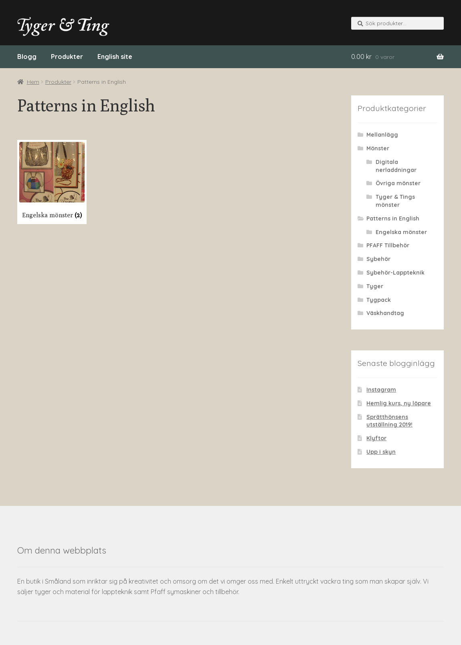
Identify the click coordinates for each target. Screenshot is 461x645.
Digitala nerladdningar (396, 166)
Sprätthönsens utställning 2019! (389, 421)
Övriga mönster (398, 183)
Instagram (381, 389)
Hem (33, 81)
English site (114, 57)
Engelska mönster (401, 232)
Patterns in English (392, 218)
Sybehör (378, 259)
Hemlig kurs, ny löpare (398, 403)
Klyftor (376, 438)
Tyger (374, 286)
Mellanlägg (382, 134)
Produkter (67, 57)
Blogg (26, 57)
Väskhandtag (385, 313)
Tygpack (378, 299)
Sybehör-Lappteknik (395, 272)
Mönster (377, 148)
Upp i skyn (381, 451)
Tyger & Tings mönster (395, 200)
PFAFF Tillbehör (387, 245)
